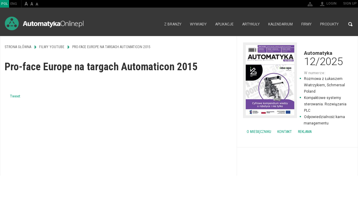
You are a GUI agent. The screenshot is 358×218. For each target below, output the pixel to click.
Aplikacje (224, 24)
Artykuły (251, 24)
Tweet (15, 96)
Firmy (306, 24)
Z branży (172, 24)
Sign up (350, 3)
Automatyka (297, 58)
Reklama (305, 132)
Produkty (329, 24)
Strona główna (153, 24)
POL (4, 4)
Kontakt (284, 132)
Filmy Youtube (51, 47)
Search (350, 24)
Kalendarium (280, 24)
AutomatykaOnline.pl (44, 23)
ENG (13, 4)
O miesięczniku (259, 132)
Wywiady (198, 24)
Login (331, 3)
